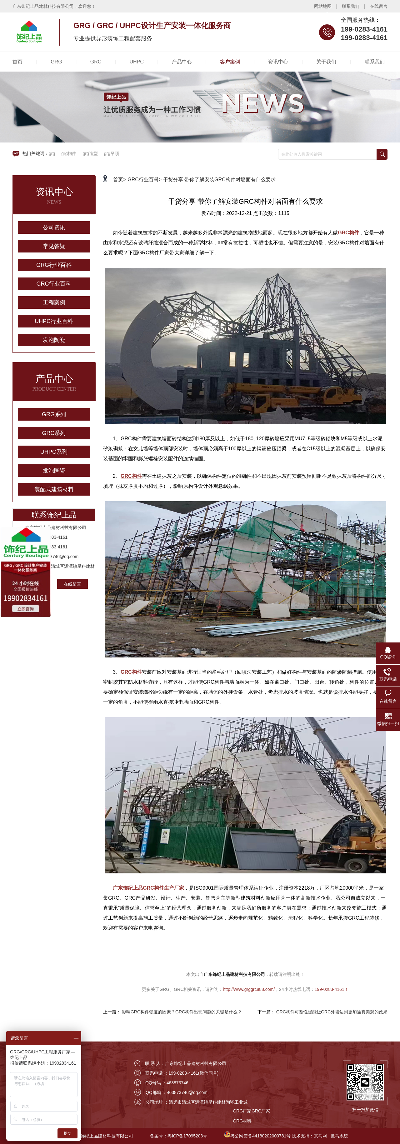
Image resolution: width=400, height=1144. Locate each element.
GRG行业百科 (54, 265)
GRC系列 (54, 433)
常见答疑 (54, 246)
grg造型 (90, 153)
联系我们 (350, 6)
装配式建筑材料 (54, 489)
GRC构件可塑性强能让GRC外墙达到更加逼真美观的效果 (332, 1011)
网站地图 (323, 6)
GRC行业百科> (145, 179)
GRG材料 (242, 1121)
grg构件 (68, 153)
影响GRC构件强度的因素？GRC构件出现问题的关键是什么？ (182, 1011)
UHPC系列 (54, 452)
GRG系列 (54, 414)
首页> (119, 179)
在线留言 (379, 6)
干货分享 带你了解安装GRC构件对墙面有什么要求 (219, 179)
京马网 (320, 1135)
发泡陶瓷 (54, 340)
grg (52, 153)
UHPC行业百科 (54, 321)
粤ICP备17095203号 (188, 1135)
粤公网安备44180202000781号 (260, 1135)
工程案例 (54, 302)
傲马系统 (339, 1135)
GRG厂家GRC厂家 (251, 1111)
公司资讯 (54, 227)
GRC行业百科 (54, 284)
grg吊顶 (111, 153)
